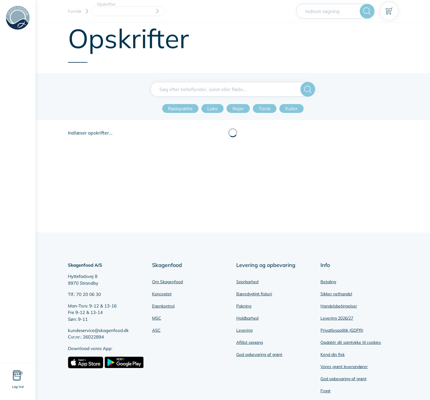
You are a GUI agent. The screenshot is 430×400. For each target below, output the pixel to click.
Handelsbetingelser (338, 306)
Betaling (328, 281)
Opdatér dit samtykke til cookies (350, 342)
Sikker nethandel (336, 294)
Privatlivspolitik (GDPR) (341, 330)
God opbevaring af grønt (259, 354)
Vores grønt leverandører (344, 366)
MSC (156, 318)
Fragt (325, 390)
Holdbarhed (247, 318)
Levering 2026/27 (336, 318)
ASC (156, 330)
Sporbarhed (247, 281)
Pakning (243, 306)
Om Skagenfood (167, 281)
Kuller (291, 108)
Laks (212, 108)
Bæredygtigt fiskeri (254, 294)
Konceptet (162, 294)
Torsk (265, 108)
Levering (244, 330)
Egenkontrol (163, 306)
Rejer (238, 108)
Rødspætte (180, 108)
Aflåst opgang (249, 342)
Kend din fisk (332, 354)
